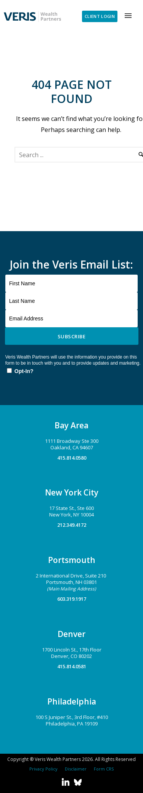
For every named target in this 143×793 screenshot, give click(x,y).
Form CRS (103, 769)
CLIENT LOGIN (100, 16)
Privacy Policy (43, 769)
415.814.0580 (71, 457)
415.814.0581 (71, 666)
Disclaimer (75, 769)
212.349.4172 (71, 524)
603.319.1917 (71, 598)
